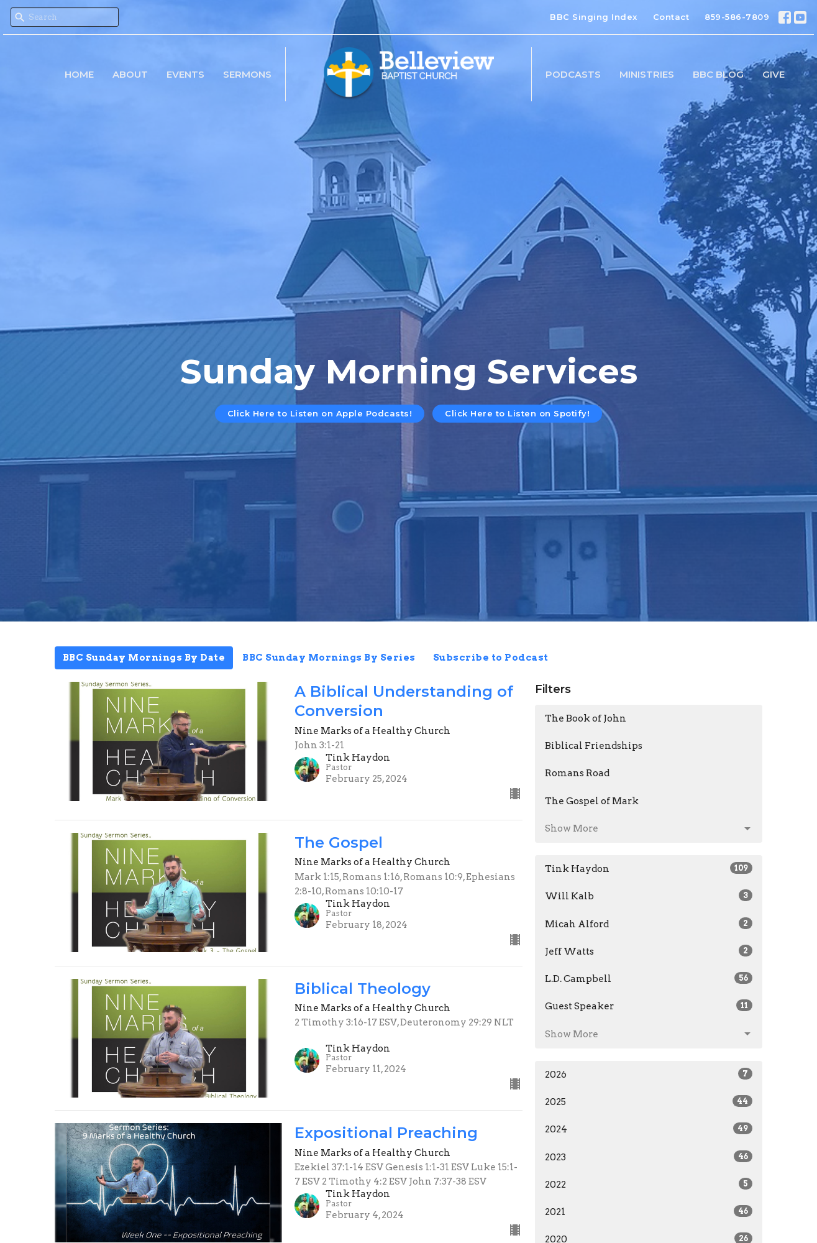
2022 (649, 1184)
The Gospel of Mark (592, 801)
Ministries (646, 74)
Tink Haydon (649, 868)
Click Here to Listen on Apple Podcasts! (320, 413)
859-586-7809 (737, 17)
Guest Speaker (649, 1005)
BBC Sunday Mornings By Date (144, 657)
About (130, 74)
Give (773, 74)
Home (79, 74)
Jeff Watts (649, 951)
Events (185, 74)
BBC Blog (718, 74)
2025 (649, 1101)
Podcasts (573, 74)
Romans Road (577, 773)
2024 (649, 1128)
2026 (649, 1074)
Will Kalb (649, 895)
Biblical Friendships (593, 745)
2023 (649, 1156)
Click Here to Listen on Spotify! (517, 413)
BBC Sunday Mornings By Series (329, 657)
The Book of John (585, 718)
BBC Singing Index (593, 17)
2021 (649, 1211)
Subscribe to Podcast (491, 657)
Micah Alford (649, 923)
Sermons (247, 74)
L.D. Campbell (649, 978)
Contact (671, 17)
